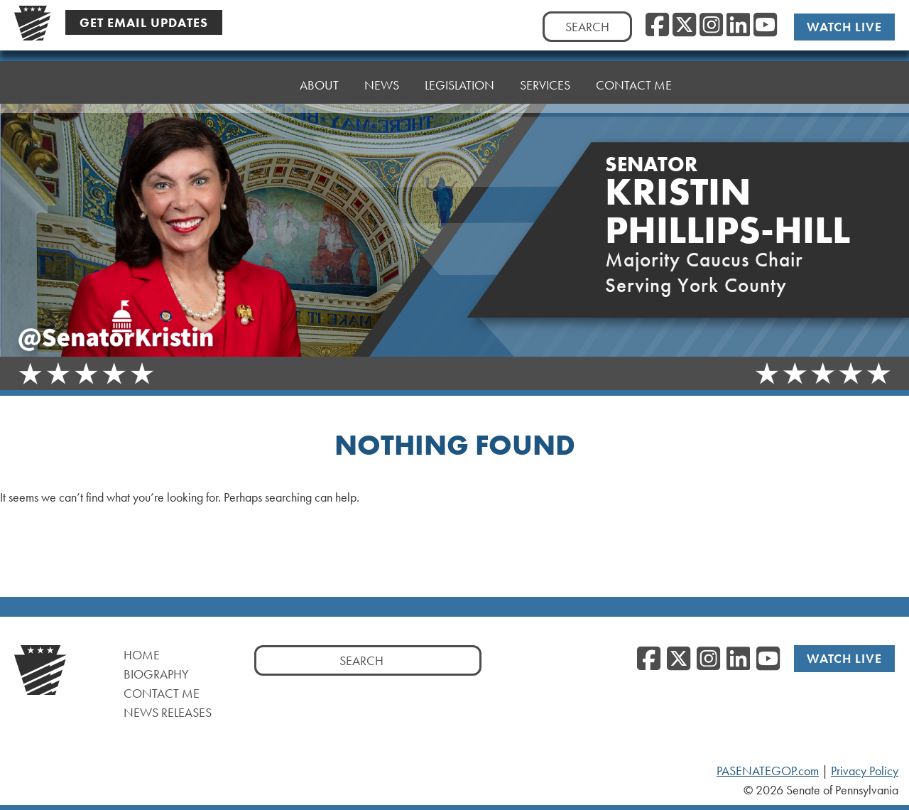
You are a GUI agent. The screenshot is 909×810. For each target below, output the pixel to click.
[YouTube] (765, 26)
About (319, 85)
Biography (156, 674)
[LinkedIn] (738, 26)
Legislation (459, 83)
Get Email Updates (144, 22)
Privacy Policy (864, 771)
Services (545, 80)
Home (256, 85)
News (381, 85)
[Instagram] (711, 26)
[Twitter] (684, 26)
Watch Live (844, 26)
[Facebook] (657, 26)
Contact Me (634, 76)
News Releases (168, 712)
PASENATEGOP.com (768, 771)
